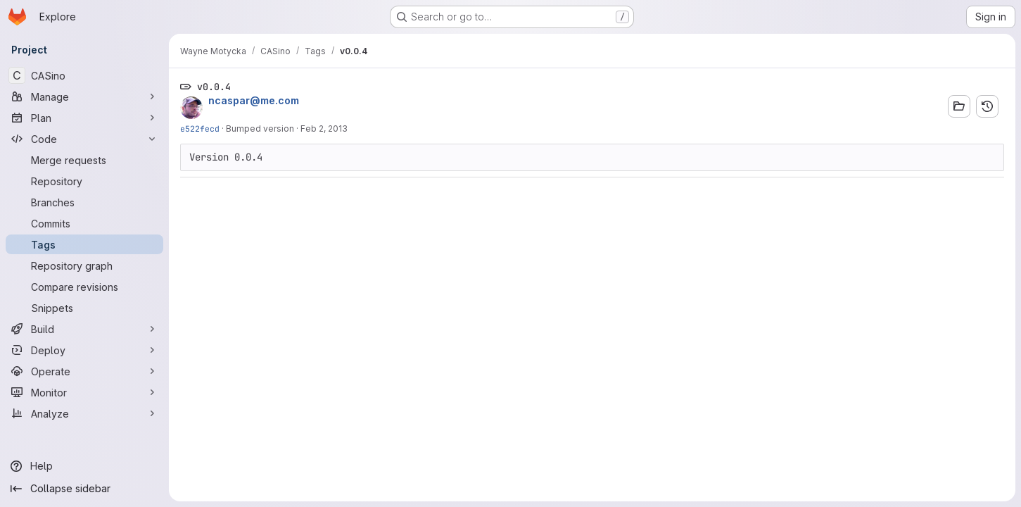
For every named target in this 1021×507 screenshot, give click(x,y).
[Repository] (84, 181)
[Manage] (84, 96)
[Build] (84, 329)
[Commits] (84, 223)
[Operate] (84, 371)
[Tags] (84, 244)
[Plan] (84, 117)
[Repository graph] (84, 265)
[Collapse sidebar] (84, 489)
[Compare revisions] (84, 286)
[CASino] (84, 75)
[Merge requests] (84, 160)
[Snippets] (84, 308)
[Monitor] (84, 392)
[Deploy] (84, 350)
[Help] (84, 466)
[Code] (84, 139)
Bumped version (260, 128)
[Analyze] (84, 413)
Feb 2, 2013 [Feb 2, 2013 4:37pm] (324, 128)
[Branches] (84, 202)
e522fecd (200, 128)
